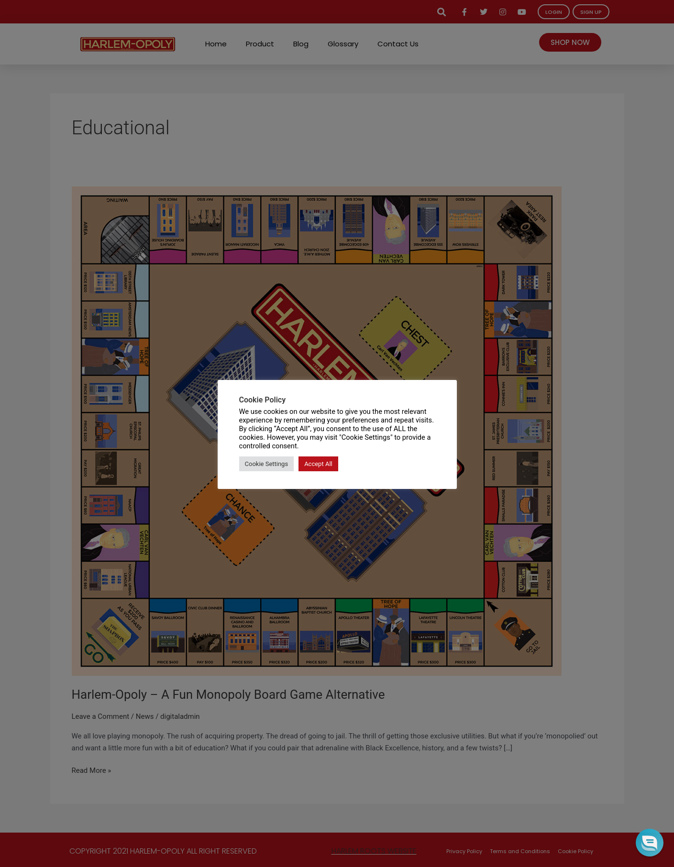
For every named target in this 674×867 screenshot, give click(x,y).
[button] (649, 842)
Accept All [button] (318, 463)
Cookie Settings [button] (266, 463)
